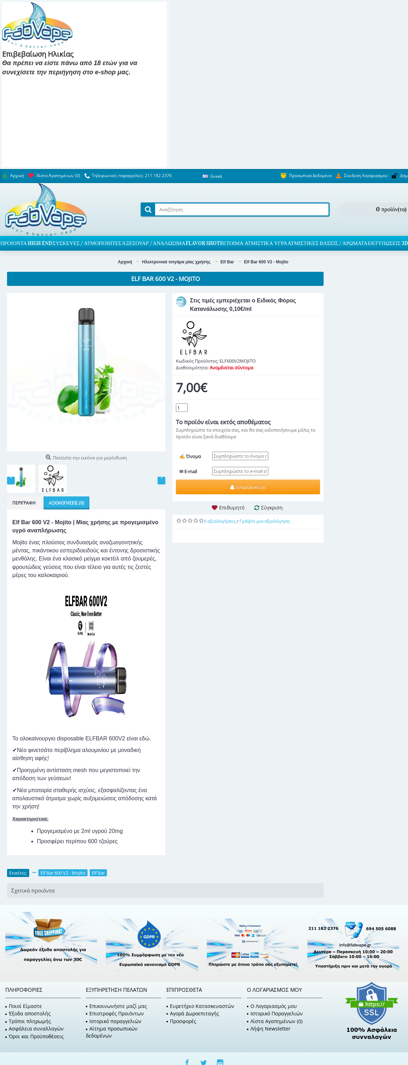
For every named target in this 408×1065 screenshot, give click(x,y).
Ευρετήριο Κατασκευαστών (200, 1006)
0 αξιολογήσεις (220, 521)
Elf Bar (98, 873)
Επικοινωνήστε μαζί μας (116, 1006)
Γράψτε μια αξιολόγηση (265, 521)
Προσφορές (181, 1021)
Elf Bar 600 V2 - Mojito (62, 873)
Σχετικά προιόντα (33, 890)
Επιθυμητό (231, 507)
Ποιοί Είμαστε (23, 1006)
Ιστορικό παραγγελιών (113, 1021)
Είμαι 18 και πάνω (29, 82)
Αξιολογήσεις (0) (66, 503)
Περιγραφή (24, 503)
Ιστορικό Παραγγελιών (275, 1013)
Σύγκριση (272, 507)
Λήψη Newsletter (269, 1028)
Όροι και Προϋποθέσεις (34, 1036)
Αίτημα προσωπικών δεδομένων (112, 1032)
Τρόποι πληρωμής (28, 1021)
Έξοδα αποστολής (28, 1013)
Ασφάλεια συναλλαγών (34, 1028)
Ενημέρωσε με (248, 487)
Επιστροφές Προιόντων (115, 1013)
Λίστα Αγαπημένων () (274, 1021)
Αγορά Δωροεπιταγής (192, 1013)
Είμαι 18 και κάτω (82, 82)
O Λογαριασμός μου (272, 1006)
